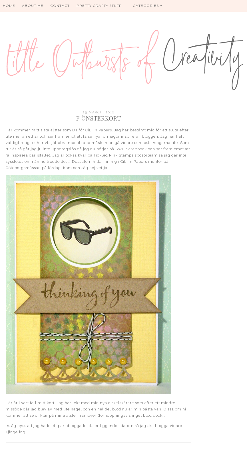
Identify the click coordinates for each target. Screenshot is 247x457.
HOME (9, 5)
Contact (60, 5)
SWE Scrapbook (131, 149)
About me (32, 5)
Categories (147, 5)
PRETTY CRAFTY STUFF (99, 5)
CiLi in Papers (98, 130)
